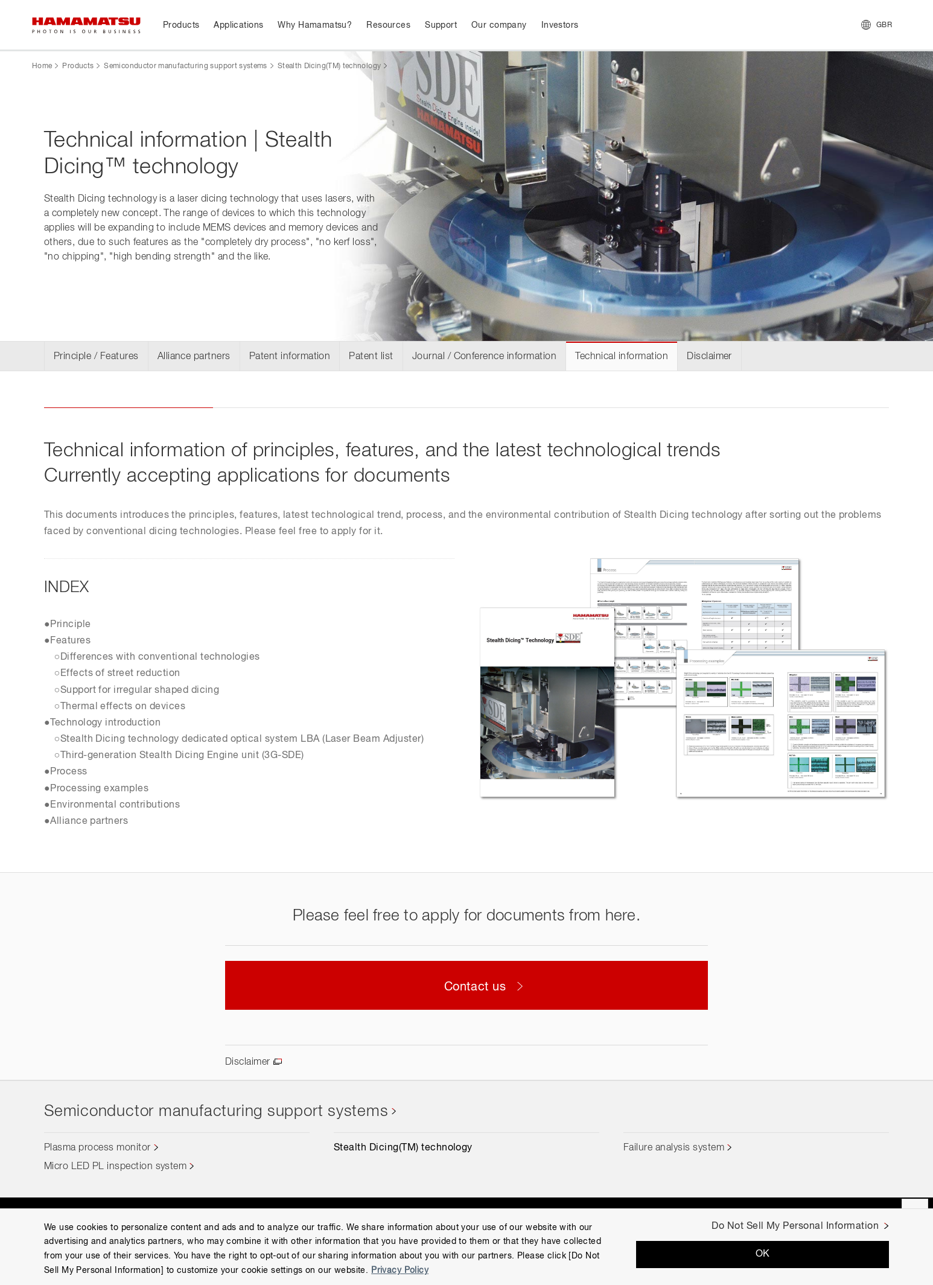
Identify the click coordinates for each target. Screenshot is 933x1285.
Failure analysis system (673, 1148)
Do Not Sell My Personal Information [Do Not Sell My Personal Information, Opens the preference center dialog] (795, 1226)
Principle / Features (96, 357)
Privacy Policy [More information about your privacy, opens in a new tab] (399, 1270)
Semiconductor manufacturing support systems (185, 66)
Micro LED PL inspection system (115, 1167)
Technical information (621, 357)
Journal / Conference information (484, 357)
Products (78, 66)
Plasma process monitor (97, 1148)
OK (763, 1254)
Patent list (371, 357)
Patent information (290, 357)
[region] (466, 1246)
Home (42, 66)
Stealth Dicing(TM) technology (329, 66)
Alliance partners (194, 357)
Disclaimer (709, 357)
